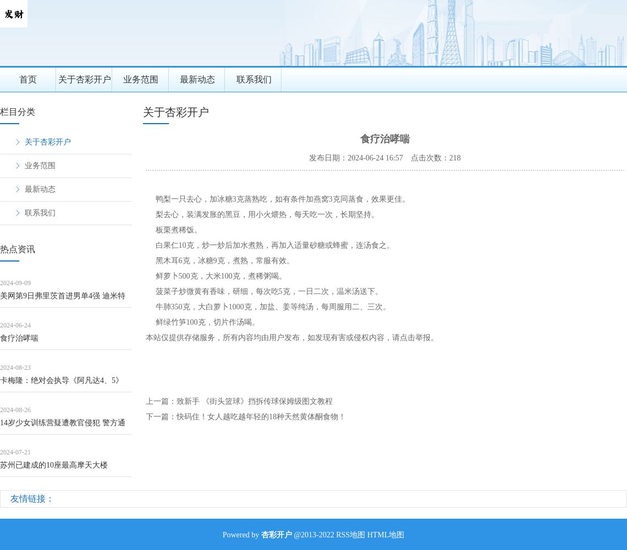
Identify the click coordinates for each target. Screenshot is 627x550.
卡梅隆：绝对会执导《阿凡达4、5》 (61, 380)
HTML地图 (386, 535)
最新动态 (197, 79)
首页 (28, 79)
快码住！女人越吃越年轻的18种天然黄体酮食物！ (261, 417)
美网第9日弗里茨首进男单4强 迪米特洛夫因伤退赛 (62, 300)
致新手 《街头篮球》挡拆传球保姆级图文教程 (255, 401)
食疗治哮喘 (19, 338)
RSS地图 (350, 535)
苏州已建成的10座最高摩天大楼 (54, 465)
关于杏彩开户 (84, 79)
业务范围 (140, 79)
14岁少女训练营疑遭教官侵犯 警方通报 (62, 427)
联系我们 (254, 79)
